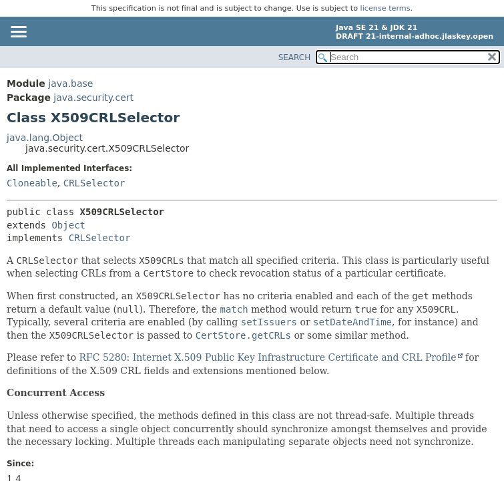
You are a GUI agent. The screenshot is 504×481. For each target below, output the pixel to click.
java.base (70, 83)
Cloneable (32, 183)
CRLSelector (94, 183)
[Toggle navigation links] (18, 32)
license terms (385, 8)
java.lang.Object (45, 137)
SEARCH (294, 57)
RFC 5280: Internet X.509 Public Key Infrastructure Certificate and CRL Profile (268, 357)
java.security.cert (93, 97)
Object (68, 225)
